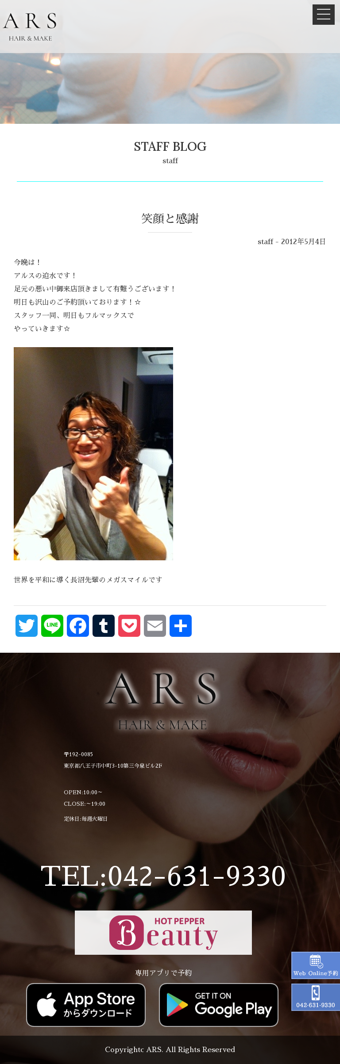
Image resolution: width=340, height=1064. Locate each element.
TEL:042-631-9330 (163, 876)
